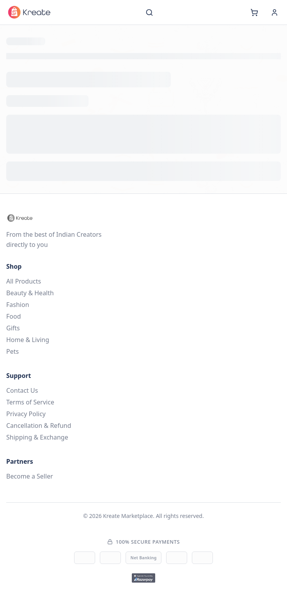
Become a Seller (29, 476)
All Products (23, 281)
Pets (12, 351)
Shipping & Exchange (37, 437)
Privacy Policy (26, 414)
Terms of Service (30, 402)
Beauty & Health (30, 293)
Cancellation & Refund (38, 425)
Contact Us (22, 390)
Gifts (13, 328)
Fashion (17, 304)
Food (13, 316)
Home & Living (27, 339)
